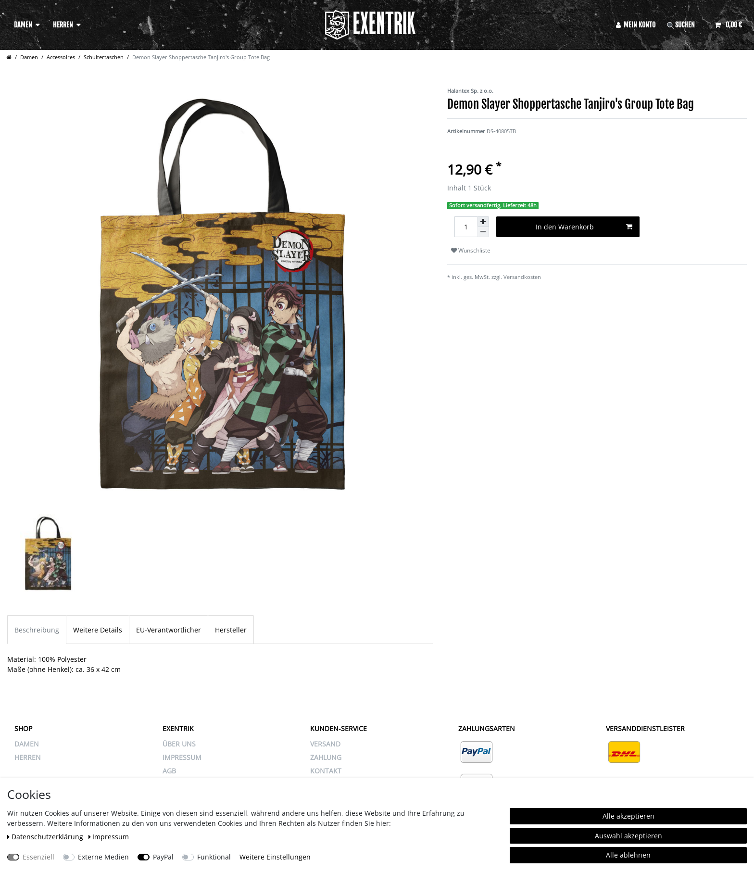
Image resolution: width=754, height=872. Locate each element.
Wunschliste (470, 250)
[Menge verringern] (483, 232)
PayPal (163, 856)
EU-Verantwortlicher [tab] (168, 629)
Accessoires (61, 57)
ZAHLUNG (325, 757)
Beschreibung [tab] (36, 629)
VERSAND (325, 743)
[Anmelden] (636, 24)
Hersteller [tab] (231, 629)
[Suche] (685, 24)
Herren (63, 25)
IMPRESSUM (182, 757)
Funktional (214, 856)
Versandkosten (522, 276)
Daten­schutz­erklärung (46, 836)
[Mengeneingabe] (466, 226)
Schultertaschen (104, 57)
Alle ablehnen (628, 854)
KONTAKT (325, 770)
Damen (23, 25)
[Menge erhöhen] (483, 221)
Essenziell (38, 856)
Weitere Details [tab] (97, 629)
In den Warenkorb (584, 226)
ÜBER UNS (179, 743)
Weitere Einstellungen (275, 856)
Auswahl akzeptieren (628, 835)
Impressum (108, 836)
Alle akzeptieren (628, 816)
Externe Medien (103, 856)
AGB (169, 770)
